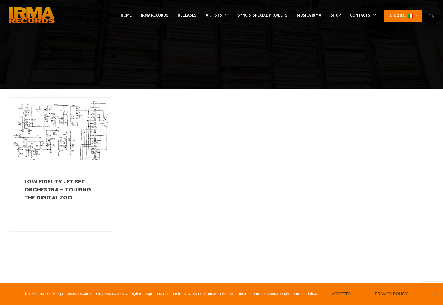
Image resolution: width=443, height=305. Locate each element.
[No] (435, 294)
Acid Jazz (27, 107)
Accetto (341, 293)
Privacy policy (391, 293)
